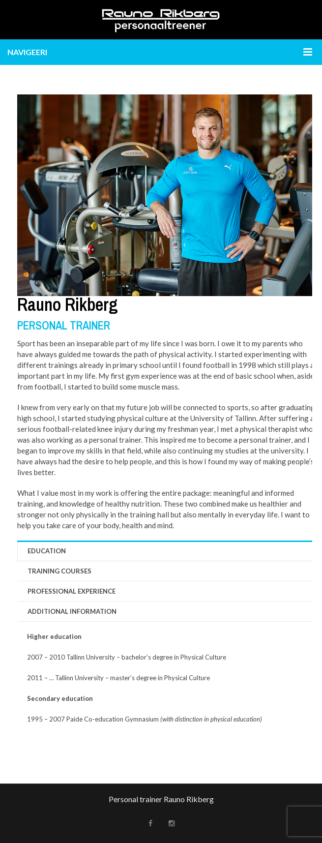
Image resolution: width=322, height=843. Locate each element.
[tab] (168, 551)
